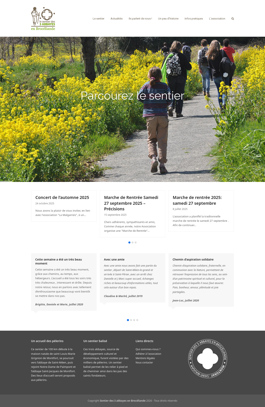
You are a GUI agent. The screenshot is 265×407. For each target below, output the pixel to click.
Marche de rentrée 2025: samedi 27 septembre (197, 200)
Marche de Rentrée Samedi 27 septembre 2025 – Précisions (131, 203)
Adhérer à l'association (148, 353)
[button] (232, 18)
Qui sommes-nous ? (148, 349)
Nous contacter (144, 362)
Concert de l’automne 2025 (62, 197)
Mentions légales (145, 358)
